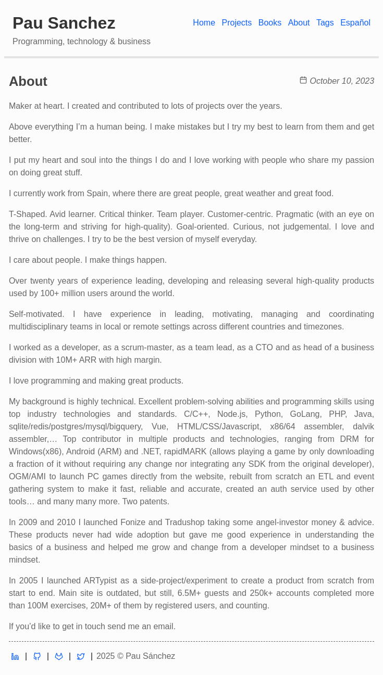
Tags (325, 22)
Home (204, 22)
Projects (236, 22)
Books (269, 22)
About (299, 22)
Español (355, 22)
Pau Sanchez (64, 23)
